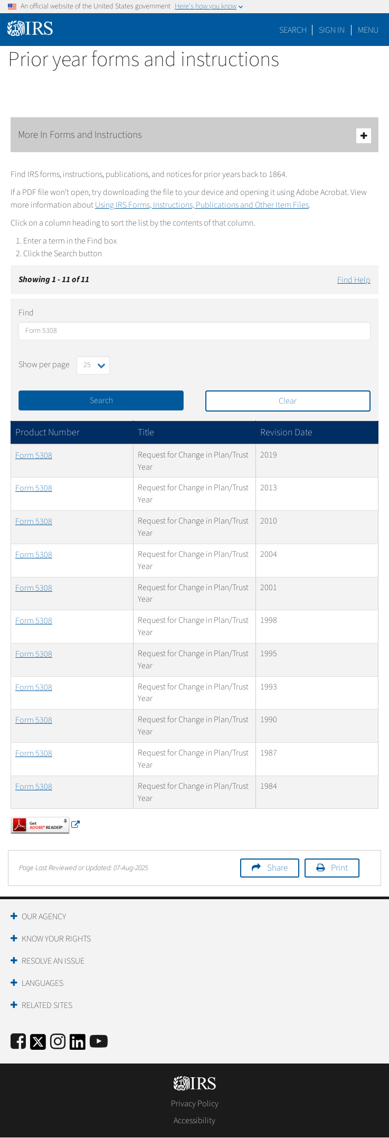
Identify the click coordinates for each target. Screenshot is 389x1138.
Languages (42, 983)
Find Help (354, 280)
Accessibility (194, 1120)
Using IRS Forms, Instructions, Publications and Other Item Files (202, 205)
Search (293, 30)
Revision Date (286, 432)
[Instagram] (57, 1042)
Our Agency (44, 916)
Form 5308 (33, 455)
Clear (288, 401)
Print (339, 868)
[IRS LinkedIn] (78, 1045)
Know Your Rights (56, 939)
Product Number (47, 432)
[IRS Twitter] (38, 1045)
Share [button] (277, 868)
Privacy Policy (195, 1103)
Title (146, 432)
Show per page (44, 364)
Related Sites (47, 1005)
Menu (368, 30)
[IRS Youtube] (99, 1042)
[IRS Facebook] (18, 1042)
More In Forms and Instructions (194, 135)
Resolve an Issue (53, 961)
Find (26, 313)
